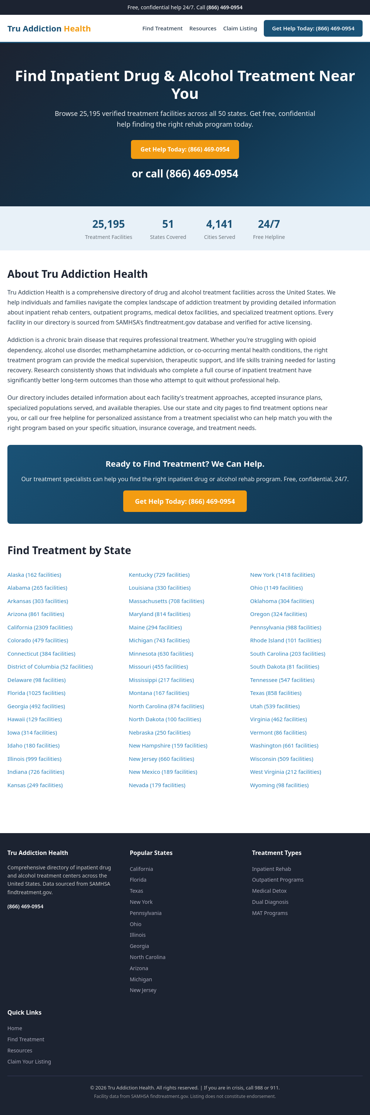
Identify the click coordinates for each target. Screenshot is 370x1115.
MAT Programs (269, 912)
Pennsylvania (146, 912)
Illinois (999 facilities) (34, 758)
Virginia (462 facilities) (278, 719)
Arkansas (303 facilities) (37, 601)
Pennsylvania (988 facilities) (285, 627)
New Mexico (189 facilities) (163, 771)
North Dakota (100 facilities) (165, 719)
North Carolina (148, 957)
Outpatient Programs (277, 879)
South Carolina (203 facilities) (287, 653)
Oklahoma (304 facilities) (282, 601)
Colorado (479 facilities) (37, 640)
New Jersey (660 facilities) (161, 758)
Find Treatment (162, 28)
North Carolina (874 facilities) (166, 706)
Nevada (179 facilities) (157, 785)
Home (14, 1028)
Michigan (141, 979)
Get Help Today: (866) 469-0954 (313, 28)
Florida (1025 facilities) (36, 692)
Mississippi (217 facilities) (161, 679)
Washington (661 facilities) (284, 745)
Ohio (136, 924)
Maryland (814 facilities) (160, 614)
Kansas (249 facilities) (35, 785)
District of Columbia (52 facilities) (50, 666)
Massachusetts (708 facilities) (166, 601)
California (141, 868)
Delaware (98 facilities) (36, 679)
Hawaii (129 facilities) (34, 719)
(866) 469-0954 (224, 7)
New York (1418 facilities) (282, 574)
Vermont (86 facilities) (278, 732)
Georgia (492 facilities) (36, 706)
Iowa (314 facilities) (32, 732)
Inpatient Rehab (271, 868)
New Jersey (143, 989)
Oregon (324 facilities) (278, 614)
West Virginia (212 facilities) (285, 771)
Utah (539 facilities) (275, 706)
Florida (138, 879)
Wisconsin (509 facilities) (281, 758)
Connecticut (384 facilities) (41, 653)
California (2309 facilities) (40, 627)
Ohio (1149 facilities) (276, 587)
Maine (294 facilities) (155, 627)
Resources (202, 28)
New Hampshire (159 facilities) (168, 745)
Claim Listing (240, 28)
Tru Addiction (49, 28)
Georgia (139, 945)
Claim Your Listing (29, 1061)
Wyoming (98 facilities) (279, 785)
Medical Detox (269, 890)
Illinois (138, 934)
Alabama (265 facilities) (37, 587)
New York (141, 901)
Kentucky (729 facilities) (159, 574)
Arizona (139, 968)
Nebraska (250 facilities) (160, 732)
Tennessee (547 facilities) (282, 679)
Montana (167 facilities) (159, 692)
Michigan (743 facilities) (159, 640)
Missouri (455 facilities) (158, 666)
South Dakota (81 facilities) (284, 666)
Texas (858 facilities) (276, 692)
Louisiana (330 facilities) (160, 587)
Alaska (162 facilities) (34, 574)
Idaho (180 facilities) (33, 745)
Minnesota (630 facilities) (161, 653)
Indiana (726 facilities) (35, 771)
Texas (136, 890)
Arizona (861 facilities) (35, 614)
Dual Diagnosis (270, 901)
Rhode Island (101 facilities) (285, 640)
